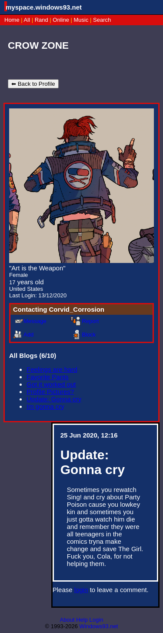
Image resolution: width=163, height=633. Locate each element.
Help (82, 619)
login (81, 589)
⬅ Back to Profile (33, 84)
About (67, 619)
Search (102, 20)
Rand (41, 20)
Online (61, 20)
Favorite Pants (48, 376)
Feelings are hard (52, 369)
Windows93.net (99, 626)
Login (96, 619)
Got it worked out (51, 384)
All (28, 20)
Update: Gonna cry (54, 399)
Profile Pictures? (50, 391)
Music (81, 20)
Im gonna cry (45, 406)
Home (12, 20)
